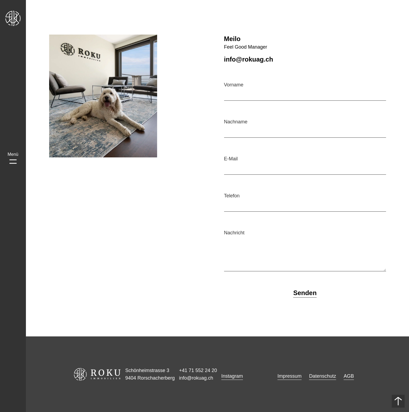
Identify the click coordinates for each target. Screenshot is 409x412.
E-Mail (231, 158)
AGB (349, 376)
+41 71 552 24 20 (198, 370)
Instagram (232, 376)
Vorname (234, 84)
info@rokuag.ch (196, 378)
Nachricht (234, 232)
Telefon (232, 195)
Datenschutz (322, 376)
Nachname (236, 121)
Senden (305, 292)
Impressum (290, 376)
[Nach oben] (398, 401)
